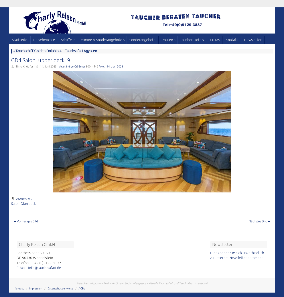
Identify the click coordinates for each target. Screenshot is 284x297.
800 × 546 (92, 66)
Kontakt (19, 288)
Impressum (35, 288)
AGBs (82, 288)
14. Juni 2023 (48, 66)
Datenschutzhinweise (60, 288)
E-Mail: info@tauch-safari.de (39, 268)
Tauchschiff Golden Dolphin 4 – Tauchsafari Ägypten (55, 51)
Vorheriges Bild (26, 221)
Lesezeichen (23, 198)
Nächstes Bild (259, 221)
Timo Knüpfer (24, 66)
